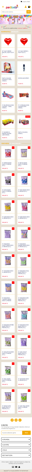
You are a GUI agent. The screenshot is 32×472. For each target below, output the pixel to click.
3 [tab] (17, 22)
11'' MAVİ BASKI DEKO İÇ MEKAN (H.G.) (24, 190)
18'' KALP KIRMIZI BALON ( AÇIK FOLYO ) (8, 52)
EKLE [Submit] (26, 433)
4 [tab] (19, 22)
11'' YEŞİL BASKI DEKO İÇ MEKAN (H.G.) (6, 380)
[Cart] (29, 6)
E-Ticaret (12, 470)
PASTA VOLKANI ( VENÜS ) (23, 132)
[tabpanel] (16, 19)
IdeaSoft (6, 470)
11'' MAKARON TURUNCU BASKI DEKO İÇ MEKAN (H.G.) (6, 300)
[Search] (16, 12)
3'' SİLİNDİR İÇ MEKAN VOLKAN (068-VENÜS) (6, 133)
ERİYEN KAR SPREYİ (23, 78)
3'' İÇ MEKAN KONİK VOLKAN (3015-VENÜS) (23, 106)
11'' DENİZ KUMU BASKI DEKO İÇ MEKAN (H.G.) (6, 407)
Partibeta (5, 49)
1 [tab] (13, 22)
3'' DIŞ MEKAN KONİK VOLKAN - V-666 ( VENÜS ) (8, 106)
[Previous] (1, 19)
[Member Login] (25, 6)
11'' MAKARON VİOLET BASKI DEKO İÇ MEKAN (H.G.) (7, 245)
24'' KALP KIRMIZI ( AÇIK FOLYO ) (23, 51)
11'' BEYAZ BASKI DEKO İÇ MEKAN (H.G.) (22, 164)
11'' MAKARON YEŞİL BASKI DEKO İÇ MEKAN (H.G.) (23, 272)
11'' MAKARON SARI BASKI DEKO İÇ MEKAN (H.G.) (23, 299)
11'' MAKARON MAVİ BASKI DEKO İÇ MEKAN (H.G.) (23, 326)
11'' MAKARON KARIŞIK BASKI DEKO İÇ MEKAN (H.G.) (24, 245)
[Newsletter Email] (16, 433)
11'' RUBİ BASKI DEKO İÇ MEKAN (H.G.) (24, 217)
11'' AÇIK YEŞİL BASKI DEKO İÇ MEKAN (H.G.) (23, 407)
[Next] (30, 19)
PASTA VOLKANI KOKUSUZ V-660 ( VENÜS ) (7, 79)
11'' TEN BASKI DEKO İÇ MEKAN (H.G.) (7, 271)
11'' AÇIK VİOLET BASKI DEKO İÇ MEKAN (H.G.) (22, 353)
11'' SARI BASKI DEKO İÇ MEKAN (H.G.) (7, 217)
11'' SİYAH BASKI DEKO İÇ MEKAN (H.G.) (6, 191)
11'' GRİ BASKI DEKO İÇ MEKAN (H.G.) (23, 379)
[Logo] (12, 6)
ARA (28, 12)
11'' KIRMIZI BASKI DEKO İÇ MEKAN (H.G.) (6, 164)
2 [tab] (15, 22)
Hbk (3, 161)
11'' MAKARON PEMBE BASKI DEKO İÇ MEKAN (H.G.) (8, 326)
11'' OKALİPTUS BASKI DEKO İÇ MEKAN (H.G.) (8, 353)
